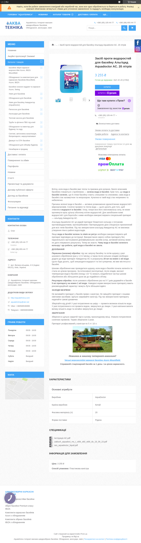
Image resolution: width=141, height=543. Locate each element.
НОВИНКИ (43, 14)
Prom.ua (84, 534)
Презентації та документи (20, 184)
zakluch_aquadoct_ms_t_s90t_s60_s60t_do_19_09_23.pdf (80, 442)
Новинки (12, 50)
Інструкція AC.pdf (62, 438)
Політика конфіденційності (116, 539)
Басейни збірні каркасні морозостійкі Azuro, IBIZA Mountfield (20, 70)
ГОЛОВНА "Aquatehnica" (20, 14)
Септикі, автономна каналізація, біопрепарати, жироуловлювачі (23, 135)
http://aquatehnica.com (20, 298)
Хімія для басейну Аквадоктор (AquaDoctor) (22, 103)
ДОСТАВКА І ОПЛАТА (88, 14)
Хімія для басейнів (17, 94)
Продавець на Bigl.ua (70, 537)
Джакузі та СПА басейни (19, 140)
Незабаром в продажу (18, 149)
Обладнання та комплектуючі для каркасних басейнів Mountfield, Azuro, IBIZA (23, 80)
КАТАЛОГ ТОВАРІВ (61, 14)
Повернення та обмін (18, 160)
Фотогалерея (14, 201)
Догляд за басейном (18, 195)
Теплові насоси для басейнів (21, 118)
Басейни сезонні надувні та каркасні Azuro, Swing (24, 88)
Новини (11, 172)
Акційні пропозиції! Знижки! (21, 56)
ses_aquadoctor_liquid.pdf (66, 445)
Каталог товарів (16, 62)
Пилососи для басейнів (19, 109)
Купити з (107, 93)
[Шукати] (124, 28)
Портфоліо (13, 166)
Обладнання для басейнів (20, 98)
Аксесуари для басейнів (19, 114)
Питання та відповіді (18, 207)
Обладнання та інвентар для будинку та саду (21, 128)
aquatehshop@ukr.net (20, 302)
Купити (107, 87)
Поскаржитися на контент (94, 539)
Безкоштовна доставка (109, 124)
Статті (11, 178)
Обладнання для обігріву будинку (23, 145)
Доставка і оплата (17, 154)
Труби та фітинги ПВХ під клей (22, 122)
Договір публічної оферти (20, 190)
